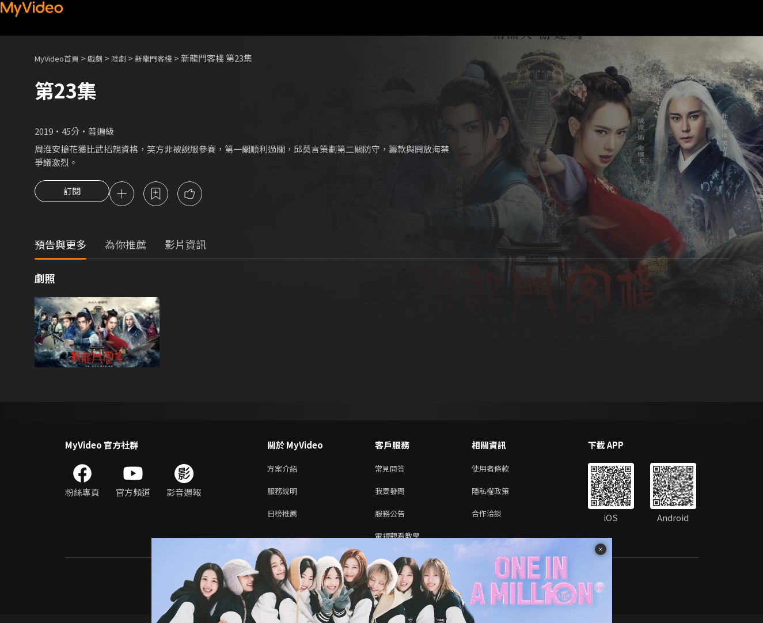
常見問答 (392, 471)
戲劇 (104, 58)
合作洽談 (496, 519)
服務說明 (284, 495)
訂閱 (72, 194)
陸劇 (130, 58)
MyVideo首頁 (61, 58)
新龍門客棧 (169, 58)
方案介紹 (284, 471)
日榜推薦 (284, 519)
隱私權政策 (500, 495)
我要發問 (392, 495)
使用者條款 (500, 471)
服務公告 (392, 519)
